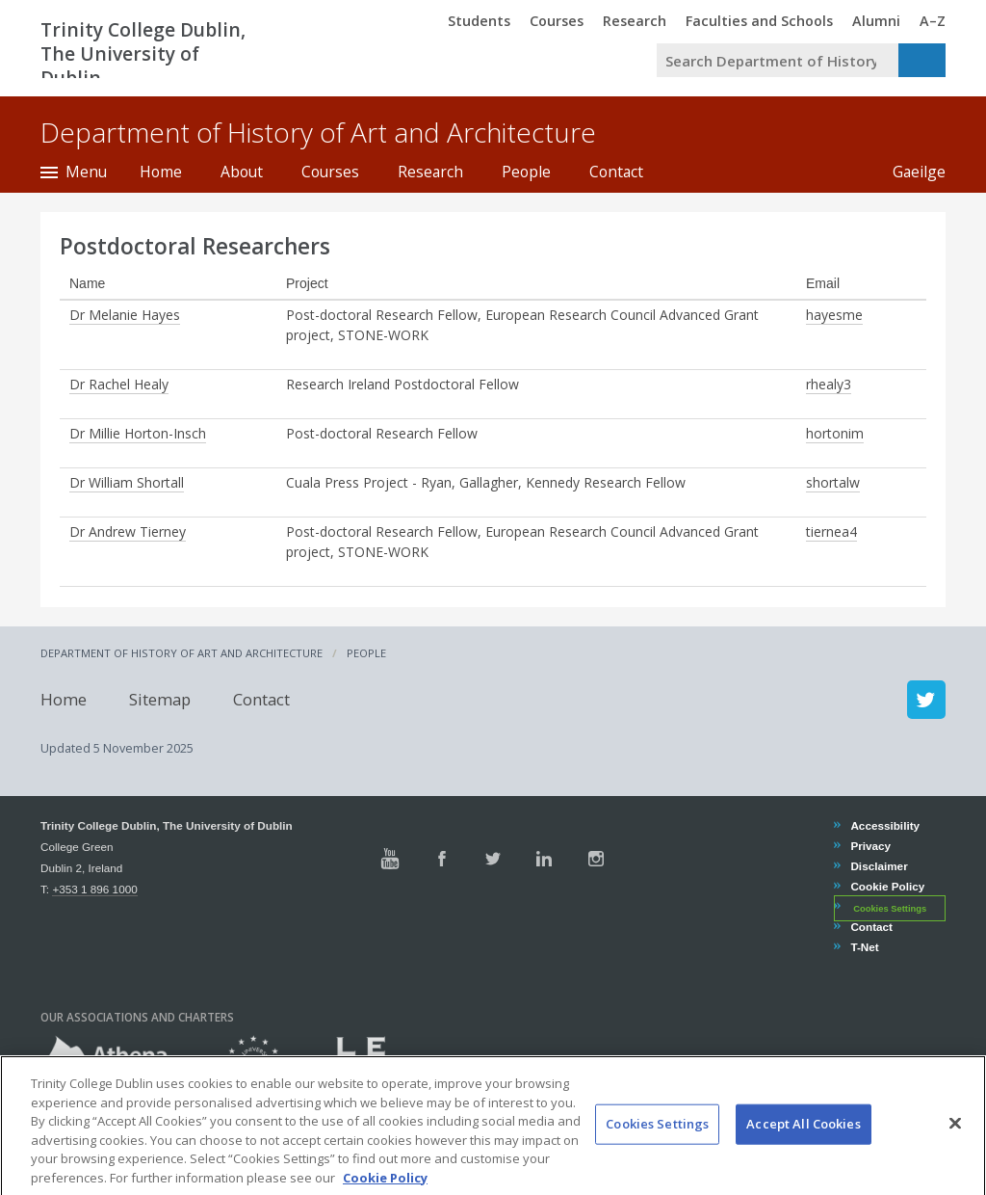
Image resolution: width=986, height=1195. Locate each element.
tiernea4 (831, 531)
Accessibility (884, 825)
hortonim (835, 433)
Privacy (870, 845)
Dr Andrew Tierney (127, 531)
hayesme (834, 314)
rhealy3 (828, 384)
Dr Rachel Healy (119, 384)
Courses (330, 171)
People (526, 171)
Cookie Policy (886, 886)
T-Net (863, 947)
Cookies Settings (889, 908)
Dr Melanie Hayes (124, 314)
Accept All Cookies (803, 1146)
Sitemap (160, 699)
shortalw (833, 482)
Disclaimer (878, 866)
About (242, 171)
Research (430, 171)
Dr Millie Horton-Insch (137, 433)
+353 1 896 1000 (94, 889)
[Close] (955, 1145)
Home (161, 171)
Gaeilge (909, 171)
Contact (616, 171)
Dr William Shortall (126, 482)
